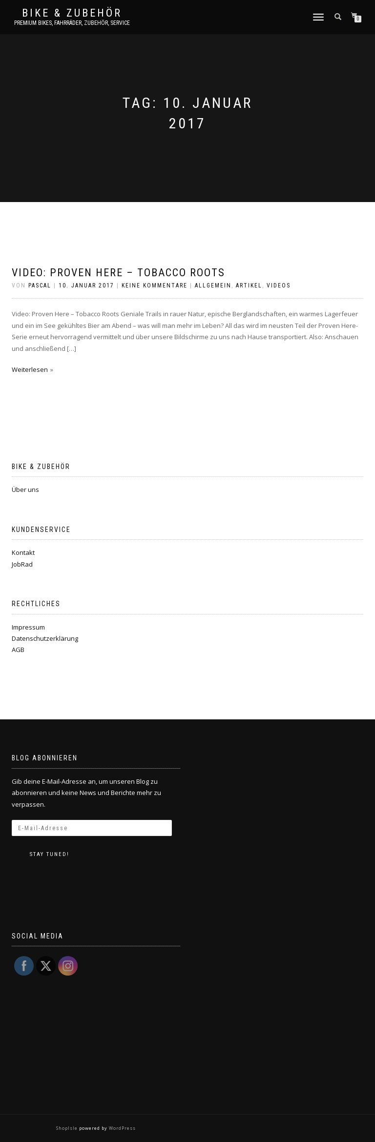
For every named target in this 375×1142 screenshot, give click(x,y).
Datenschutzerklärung (45, 638)
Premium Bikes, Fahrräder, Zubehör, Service (72, 23)
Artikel (249, 285)
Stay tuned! (49, 854)
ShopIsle (67, 1128)
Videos (279, 285)
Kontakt (23, 552)
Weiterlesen (30, 369)
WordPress (121, 1128)
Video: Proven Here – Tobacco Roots (118, 272)
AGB (18, 649)
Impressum (28, 627)
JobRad (22, 564)
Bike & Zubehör (72, 13)
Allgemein (213, 285)
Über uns (25, 489)
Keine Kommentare (155, 285)
